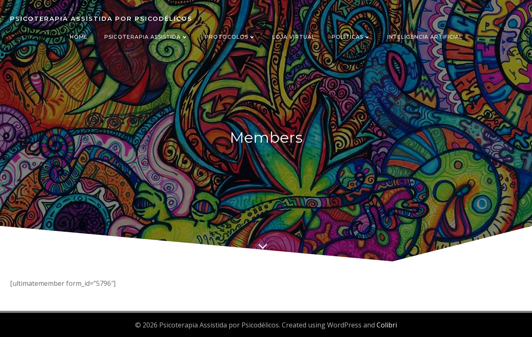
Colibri (387, 325)
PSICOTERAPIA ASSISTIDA (146, 37)
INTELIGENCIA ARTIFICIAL (425, 37)
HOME (79, 37)
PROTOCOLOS (230, 37)
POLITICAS (351, 37)
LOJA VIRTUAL (293, 37)
